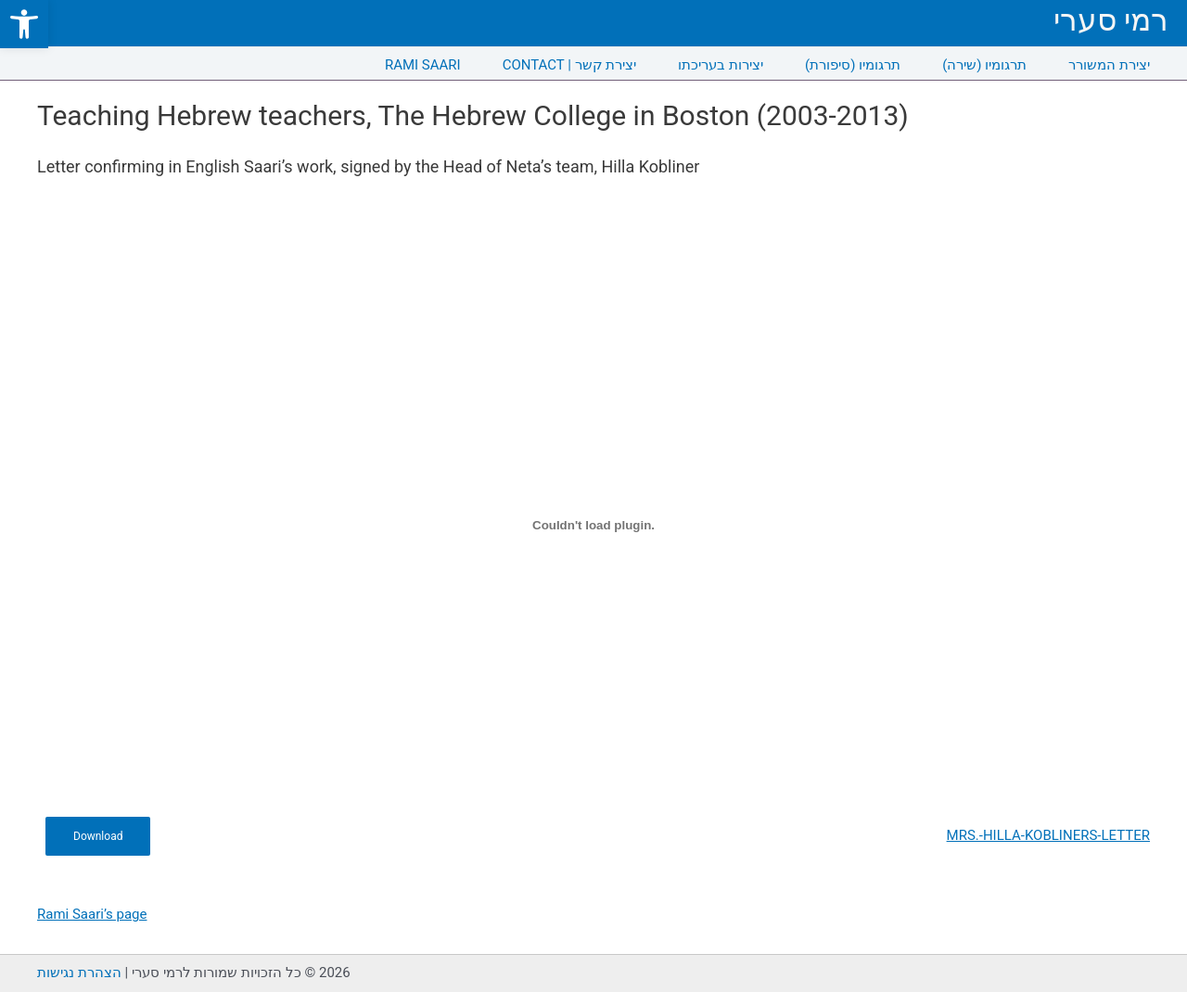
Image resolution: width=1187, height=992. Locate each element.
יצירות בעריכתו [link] (720, 65)
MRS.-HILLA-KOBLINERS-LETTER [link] (1048, 835)
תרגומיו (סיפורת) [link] (852, 65)
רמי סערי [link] (1110, 20)
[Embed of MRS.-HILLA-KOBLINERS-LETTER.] (593, 525)
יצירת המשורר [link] (1109, 65)
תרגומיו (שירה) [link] (984, 65)
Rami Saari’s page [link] (92, 914)
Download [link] (97, 836)
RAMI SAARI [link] (423, 65)
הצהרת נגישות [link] (79, 972)
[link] (24, 24)
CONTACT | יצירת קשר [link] (570, 65)
